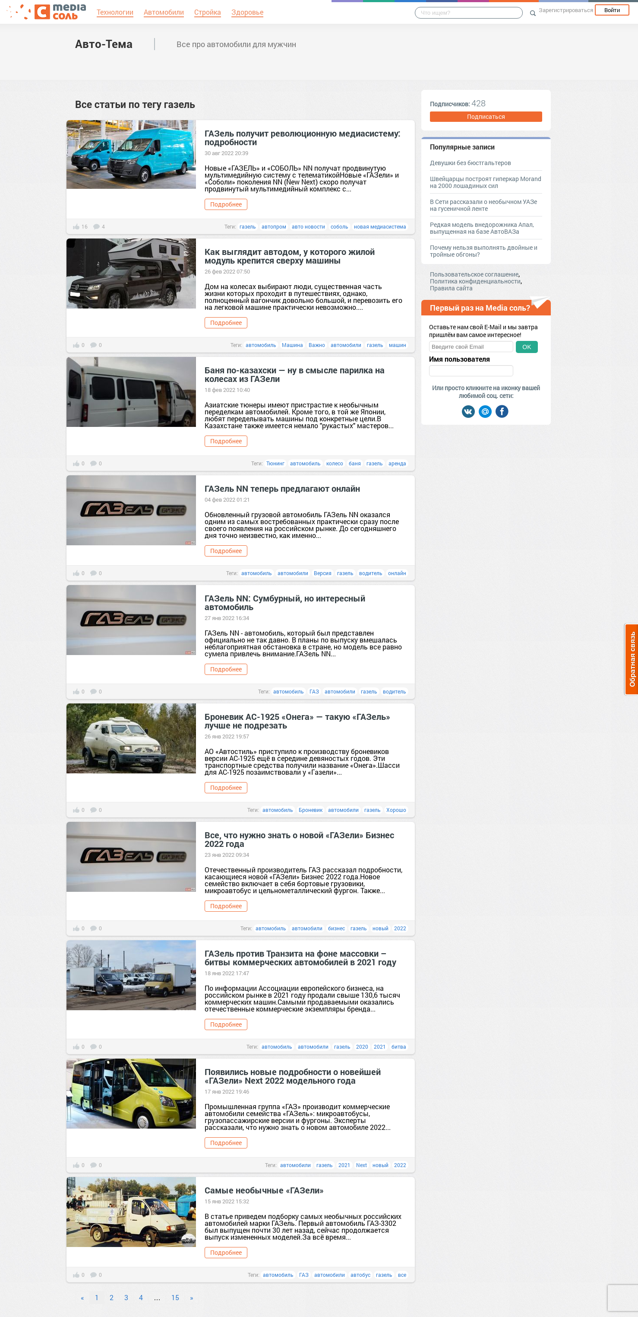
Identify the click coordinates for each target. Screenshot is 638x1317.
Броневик (310, 809)
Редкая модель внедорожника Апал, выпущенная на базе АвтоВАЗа (482, 227)
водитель (370, 572)
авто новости (308, 226)
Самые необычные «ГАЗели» (264, 1190)
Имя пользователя (459, 359)
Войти (612, 10)
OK (526, 347)
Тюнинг (275, 463)
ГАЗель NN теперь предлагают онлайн (282, 488)
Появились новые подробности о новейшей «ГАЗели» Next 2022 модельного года (293, 1076)
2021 (380, 1046)
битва (399, 1046)
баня (355, 463)
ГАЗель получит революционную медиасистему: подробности (303, 137)
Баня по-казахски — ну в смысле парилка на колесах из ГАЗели (295, 374)
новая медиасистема (380, 226)
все (402, 1274)
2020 (362, 1046)
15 (175, 1297)
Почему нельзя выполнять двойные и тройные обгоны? (483, 250)
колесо (334, 463)
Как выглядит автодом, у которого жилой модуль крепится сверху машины (290, 255)
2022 (400, 928)
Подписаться (486, 116)
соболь (339, 226)
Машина (292, 344)
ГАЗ (314, 691)
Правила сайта (451, 288)
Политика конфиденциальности (475, 281)
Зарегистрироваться (566, 10)
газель (248, 226)
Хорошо (396, 809)
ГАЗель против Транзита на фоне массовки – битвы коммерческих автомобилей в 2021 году (300, 957)
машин (397, 344)
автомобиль (261, 344)
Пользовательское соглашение (474, 274)
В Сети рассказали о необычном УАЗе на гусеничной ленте (483, 205)
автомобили (346, 344)
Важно (317, 344)
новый (380, 928)
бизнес (336, 928)
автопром (274, 226)
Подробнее (226, 204)
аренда (397, 463)
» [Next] (191, 1297)
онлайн (397, 572)
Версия (323, 572)
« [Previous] (82, 1297)
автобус (360, 1274)
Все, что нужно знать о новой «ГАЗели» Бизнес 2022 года (299, 839)
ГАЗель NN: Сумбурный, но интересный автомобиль (285, 602)
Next (361, 1164)
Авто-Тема (104, 43)
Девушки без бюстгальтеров (470, 163)
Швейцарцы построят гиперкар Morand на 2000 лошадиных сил (485, 182)
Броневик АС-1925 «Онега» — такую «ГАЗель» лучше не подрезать (297, 720)
